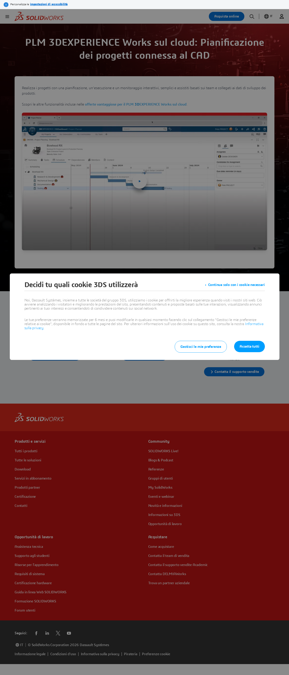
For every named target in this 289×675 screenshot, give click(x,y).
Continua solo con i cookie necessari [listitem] (236, 285)
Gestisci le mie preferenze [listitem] (200, 347)
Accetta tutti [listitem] (249, 346)
